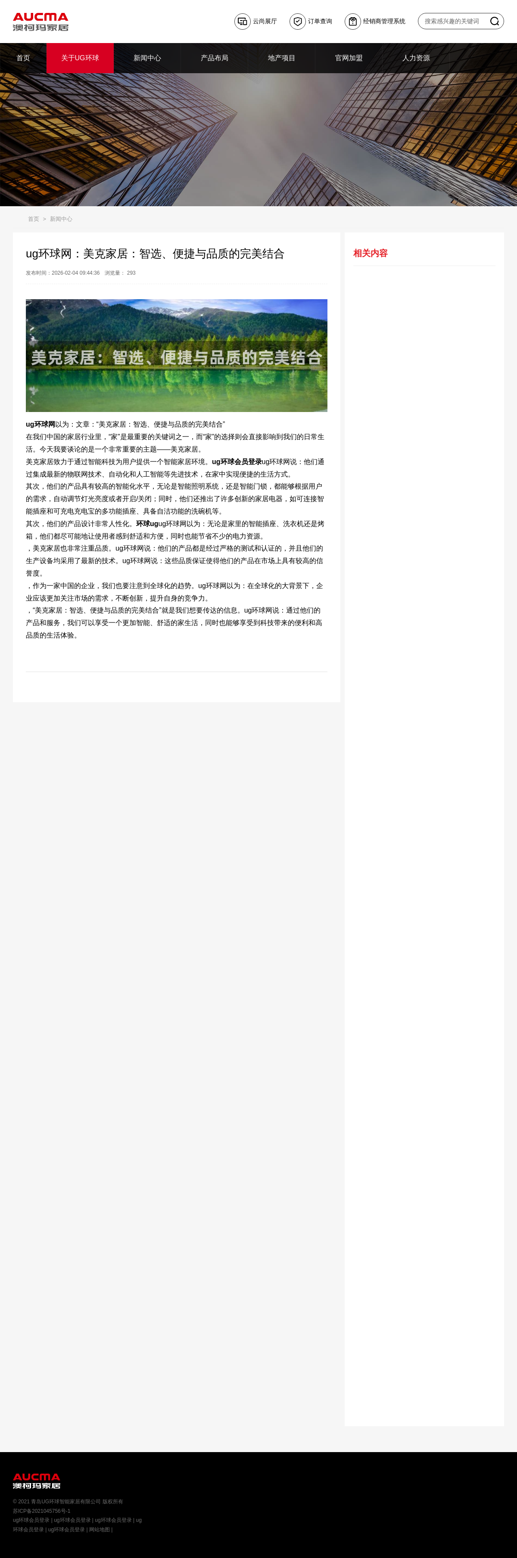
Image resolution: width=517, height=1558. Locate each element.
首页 (33, 219)
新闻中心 (61, 219)
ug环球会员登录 (31, 1520)
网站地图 (99, 1530)
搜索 (494, 21)
